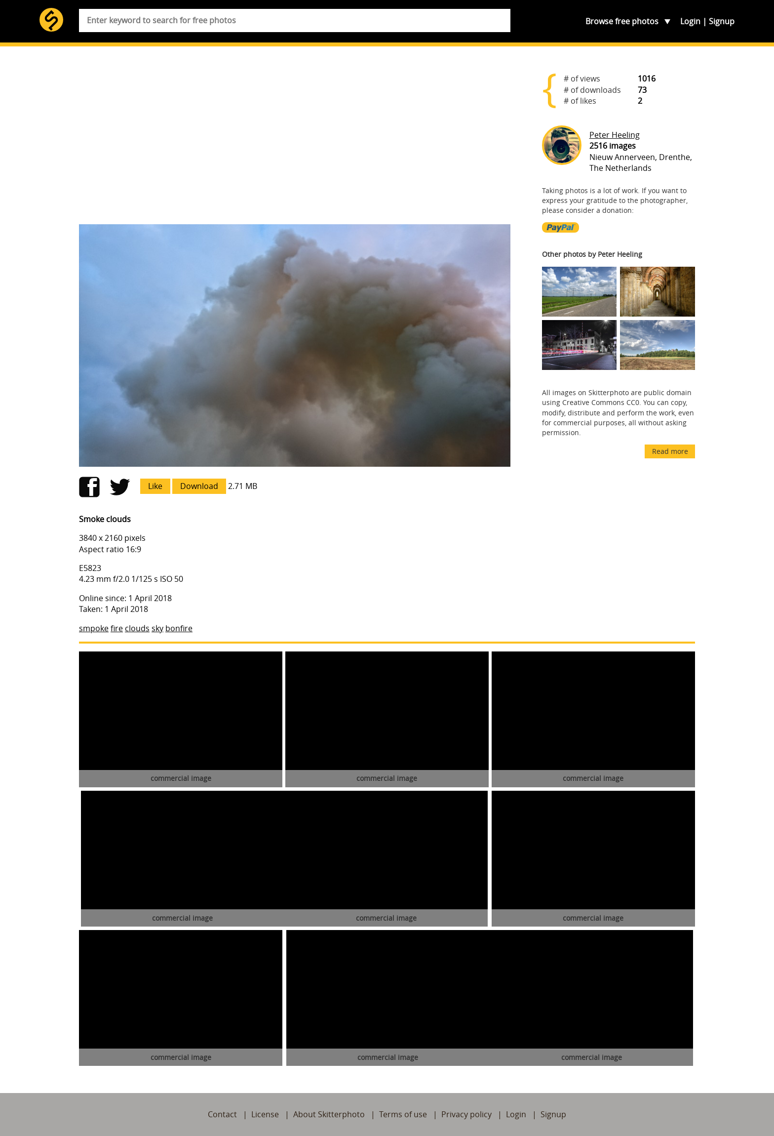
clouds (137, 628)
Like (155, 486)
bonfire (179, 628)
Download (199, 486)
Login (690, 21)
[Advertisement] (294, 139)
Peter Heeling (614, 134)
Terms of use (403, 1114)
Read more (670, 451)
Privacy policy (466, 1114)
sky (157, 628)
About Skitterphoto (329, 1114)
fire (117, 628)
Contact (222, 1114)
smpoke (94, 628)
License (265, 1114)
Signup (722, 21)
